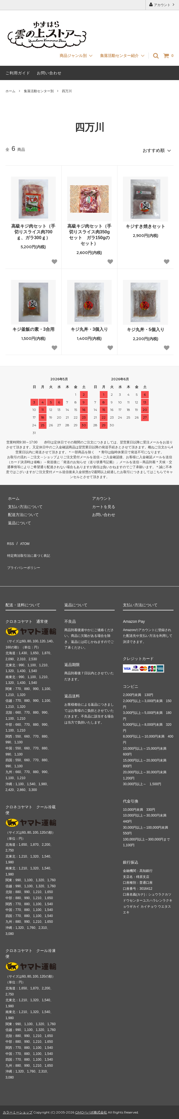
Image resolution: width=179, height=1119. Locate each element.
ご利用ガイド (17, 73)
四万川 (67, 91)
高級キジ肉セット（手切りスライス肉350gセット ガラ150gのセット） (89, 232)
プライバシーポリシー (24, 556)
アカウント (162, 4)
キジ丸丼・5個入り (145, 327)
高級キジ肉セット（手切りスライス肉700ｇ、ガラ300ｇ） (33, 230)
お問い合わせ (49, 73)
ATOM (21, 539)
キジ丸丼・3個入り (89, 327)
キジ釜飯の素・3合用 (33, 327)
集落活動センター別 (39, 91)
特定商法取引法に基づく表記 (30, 547)
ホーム (10, 91)
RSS (9, 539)
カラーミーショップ (17, 1098)
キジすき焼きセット (145, 224)
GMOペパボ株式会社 (91, 1098)
